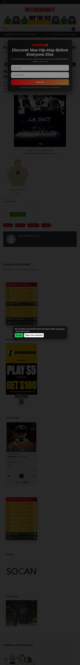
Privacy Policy (60, 329)
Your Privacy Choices (23, 331)
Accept (19, 335)
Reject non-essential (33, 335)
